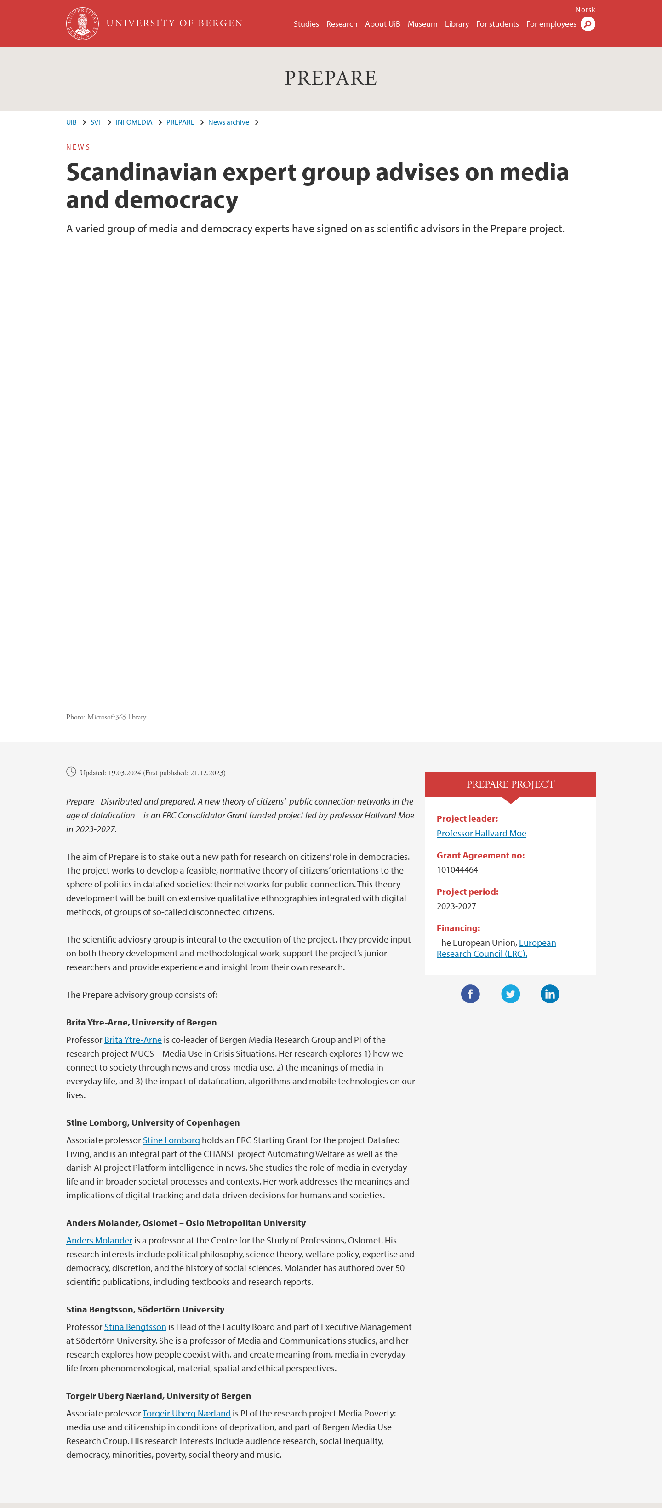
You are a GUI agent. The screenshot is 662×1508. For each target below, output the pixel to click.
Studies (306, 23)
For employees (551, 23)
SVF (96, 122)
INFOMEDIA (134, 122)
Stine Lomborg (171, 999)
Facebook (470, 853)
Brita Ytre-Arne (133, 898)
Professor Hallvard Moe (481, 692)
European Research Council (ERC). (496, 807)
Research (342, 23)
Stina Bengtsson (135, 1185)
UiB (71, 122)
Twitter (510, 853)
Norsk (586, 9)
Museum (423, 23)
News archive (228, 122)
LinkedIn (550, 853)
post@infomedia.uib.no (102, 1402)
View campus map (369, 1424)
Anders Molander (99, 1099)
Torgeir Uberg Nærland (187, 1272)
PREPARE (331, 79)
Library (457, 23)
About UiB (382, 23)
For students (497, 23)
